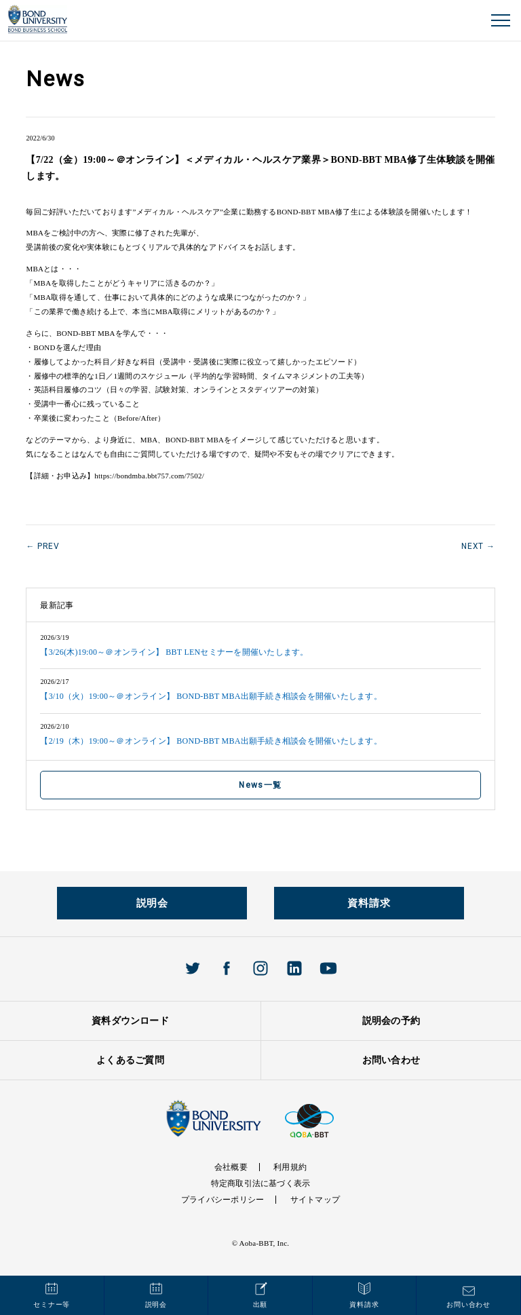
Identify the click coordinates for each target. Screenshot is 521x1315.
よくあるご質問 (130, 1060)
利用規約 (290, 1167)
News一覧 (260, 785)
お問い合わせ (391, 1060)
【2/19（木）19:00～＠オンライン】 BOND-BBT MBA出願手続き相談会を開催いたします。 (210, 741)
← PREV (42, 546)
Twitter (192, 968)
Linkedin (294, 968)
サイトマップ (315, 1199)
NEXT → (478, 546)
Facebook (226, 968)
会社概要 (231, 1167)
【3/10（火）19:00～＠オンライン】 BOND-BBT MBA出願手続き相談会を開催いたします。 (210, 696)
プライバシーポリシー (222, 1199)
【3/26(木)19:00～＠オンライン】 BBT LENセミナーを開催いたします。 (174, 652)
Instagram (260, 968)
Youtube (328, 968)
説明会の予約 (391, 1021)
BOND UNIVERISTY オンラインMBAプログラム (37, 19)
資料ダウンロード (130, 1021)
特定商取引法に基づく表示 (261, 1183)
